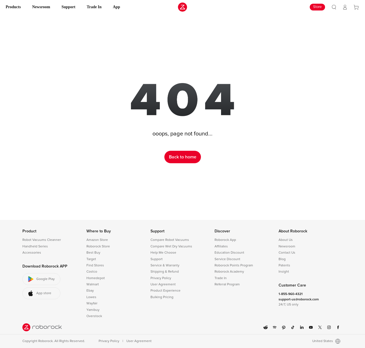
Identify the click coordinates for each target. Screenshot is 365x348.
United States (326, 341)
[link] (333, 7)
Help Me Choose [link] (163, 252)
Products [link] (13, 7)
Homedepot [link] (95, 278)
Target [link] (91, 259)
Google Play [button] (41, 279)
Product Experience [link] (165, 290)
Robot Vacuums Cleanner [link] (41, 240)
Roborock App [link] (225, 240)
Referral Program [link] (227, 284)
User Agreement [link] (163, 284)
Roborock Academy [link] (229, 271)
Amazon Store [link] (97, 240)
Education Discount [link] (229, 252)
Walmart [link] (92, 284)
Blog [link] (282, 259)
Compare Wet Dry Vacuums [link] (171, 246)
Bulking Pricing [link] (161, 297)
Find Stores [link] (95, 265)
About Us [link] (286, 240)
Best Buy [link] (93, 252)
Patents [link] (284, 265)
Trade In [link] (94, 7)
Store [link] (317, 7)
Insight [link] (284, 271)
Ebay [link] (90, 290)
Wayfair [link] (91, 303)
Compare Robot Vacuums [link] (169, 240)
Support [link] (68, 7)
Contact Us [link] (287, 252)
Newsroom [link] (41, 7)
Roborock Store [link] (98, 246)
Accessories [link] (31, 252)
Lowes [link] (91, 297)
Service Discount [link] (227, 259)
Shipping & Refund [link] (164, 271)
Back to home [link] (182, 157)
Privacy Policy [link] (160, 278)
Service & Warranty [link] (164, 265)
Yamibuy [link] (92, 310)
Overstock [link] (94, 316)
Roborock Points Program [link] (234, 265)
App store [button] (39, 293)
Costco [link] (91, 271)
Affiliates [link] (221, 246)
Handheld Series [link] (35, 246)
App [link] (116, 7)
